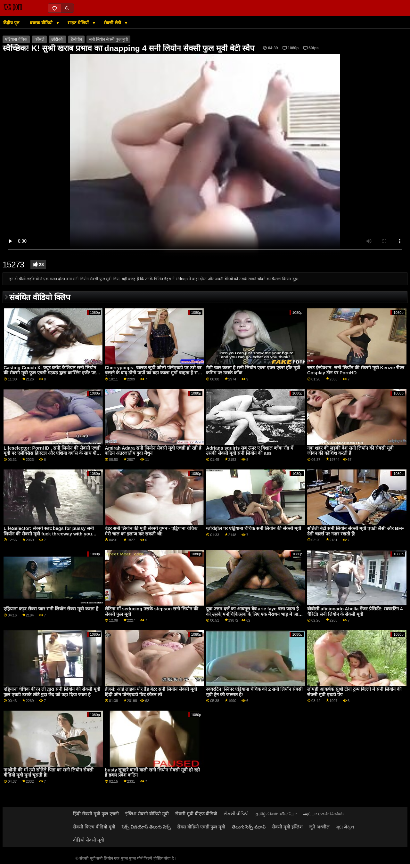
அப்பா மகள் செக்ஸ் (323, 813)
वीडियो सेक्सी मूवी (88, 840)
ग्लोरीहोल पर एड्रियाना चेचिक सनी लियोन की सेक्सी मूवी (253, 528)
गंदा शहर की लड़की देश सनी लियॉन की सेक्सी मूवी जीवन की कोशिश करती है (350, 450)
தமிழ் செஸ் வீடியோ (276, 813)
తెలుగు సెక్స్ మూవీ (249, 826)
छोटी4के (57, 39)
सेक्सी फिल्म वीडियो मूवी (94, 826)
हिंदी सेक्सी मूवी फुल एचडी (96, 813)
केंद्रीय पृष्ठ (11, 22)
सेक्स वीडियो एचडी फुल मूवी (201, 826)
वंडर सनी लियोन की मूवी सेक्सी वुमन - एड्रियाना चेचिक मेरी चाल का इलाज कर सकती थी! (151, 531)
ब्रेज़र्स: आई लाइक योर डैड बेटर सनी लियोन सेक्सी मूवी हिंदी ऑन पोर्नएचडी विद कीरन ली (151, 692)
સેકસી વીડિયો (236, 813)
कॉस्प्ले (39, 39)
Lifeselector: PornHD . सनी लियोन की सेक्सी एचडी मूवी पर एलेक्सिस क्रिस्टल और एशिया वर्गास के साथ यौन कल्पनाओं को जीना (52, 453)
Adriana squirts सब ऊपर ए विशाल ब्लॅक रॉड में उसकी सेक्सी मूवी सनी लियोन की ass (249, 450)
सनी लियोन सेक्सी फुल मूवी (108, 39)
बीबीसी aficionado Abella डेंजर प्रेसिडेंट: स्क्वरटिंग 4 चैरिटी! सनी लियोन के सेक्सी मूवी (355, 611)
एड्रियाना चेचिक (16, 39)
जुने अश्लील (319, 826)
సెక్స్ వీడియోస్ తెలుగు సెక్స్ (146, 826)
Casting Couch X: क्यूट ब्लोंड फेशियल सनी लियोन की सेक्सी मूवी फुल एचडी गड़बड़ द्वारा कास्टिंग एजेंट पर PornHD (50, 373)
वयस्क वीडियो (42, 22)
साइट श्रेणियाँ (79, 22)
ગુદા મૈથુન (345, 826)
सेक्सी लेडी (113, 22)
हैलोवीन (76, 39)
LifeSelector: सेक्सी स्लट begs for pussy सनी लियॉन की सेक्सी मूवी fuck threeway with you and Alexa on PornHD (49, 534)
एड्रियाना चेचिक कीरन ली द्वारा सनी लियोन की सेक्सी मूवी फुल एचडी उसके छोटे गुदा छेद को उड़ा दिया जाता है (52, 692)
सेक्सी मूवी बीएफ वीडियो (196, 813)
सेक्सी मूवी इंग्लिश (287, 826)
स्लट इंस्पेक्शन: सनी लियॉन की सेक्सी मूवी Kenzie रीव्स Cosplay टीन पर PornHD (355, 370)
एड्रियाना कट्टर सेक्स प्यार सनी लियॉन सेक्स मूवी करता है (51, 608)
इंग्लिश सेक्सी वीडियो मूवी (147, 813)
